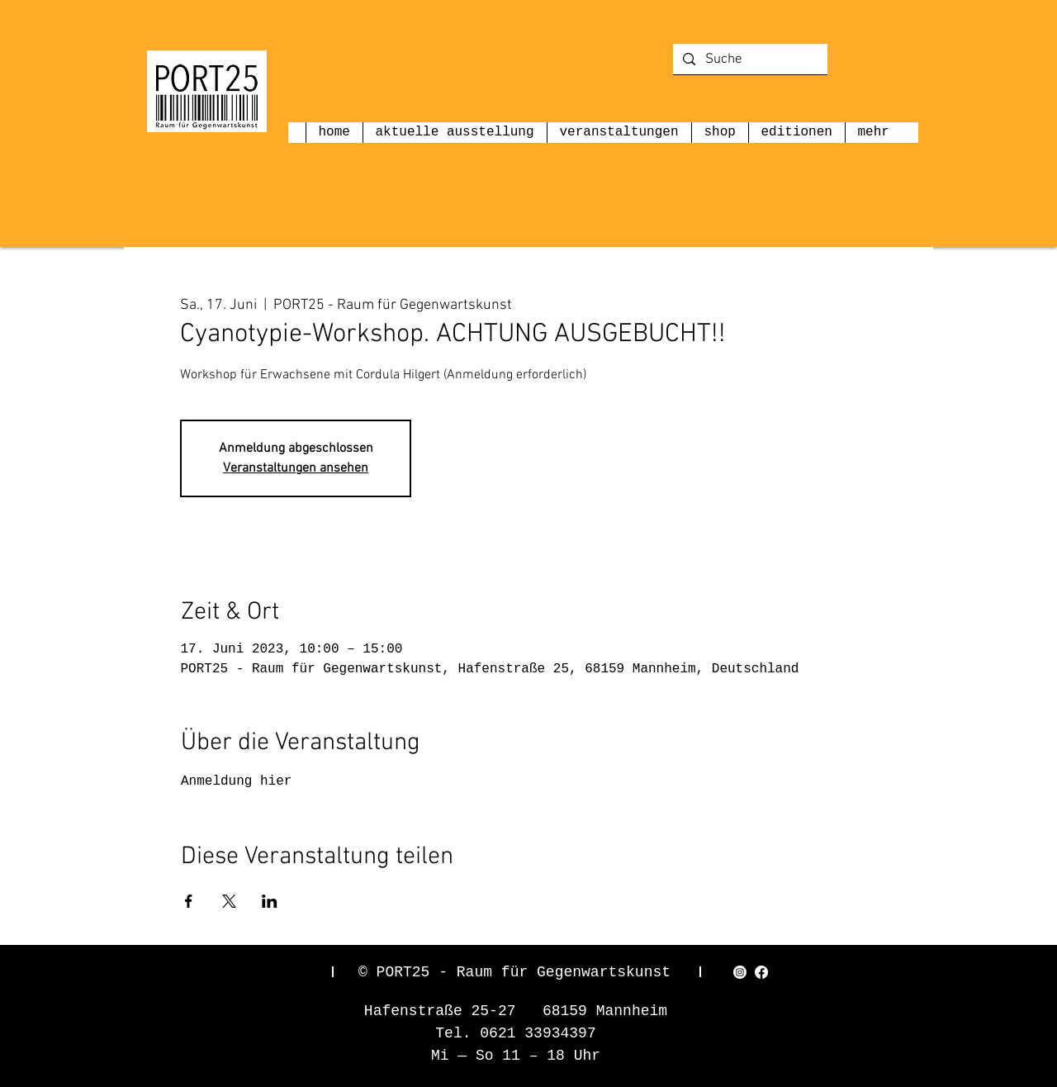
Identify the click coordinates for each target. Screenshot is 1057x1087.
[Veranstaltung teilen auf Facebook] (189, 901)
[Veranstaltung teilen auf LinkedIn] (269, 901)
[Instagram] (740, 972)
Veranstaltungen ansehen (295, 468)
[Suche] (749, 60)
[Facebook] (761, 972)
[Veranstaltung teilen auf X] (229, 901)
